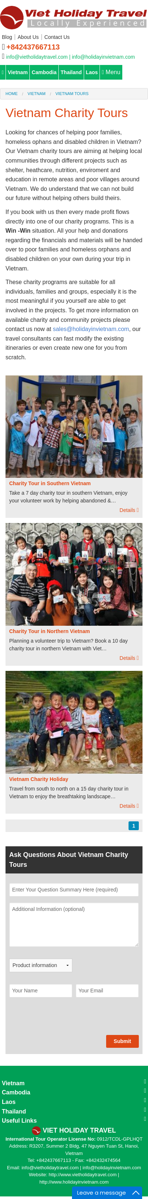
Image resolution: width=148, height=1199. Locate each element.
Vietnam (18, 72)
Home (12, 93)
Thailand (71, 72)
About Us (28, 37)
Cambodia (44, 72)
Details (129, 510)
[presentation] (65, 1020)
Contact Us (57, 37)
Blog (7, 37)
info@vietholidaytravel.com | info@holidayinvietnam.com (70, 57)
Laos (92, 72)
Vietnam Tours (72, 93)
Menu (111, 72)
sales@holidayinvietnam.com (91, 329)
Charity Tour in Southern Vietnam (50, 483)
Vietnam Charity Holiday (38, 779)
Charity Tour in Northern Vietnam (49, 631)
